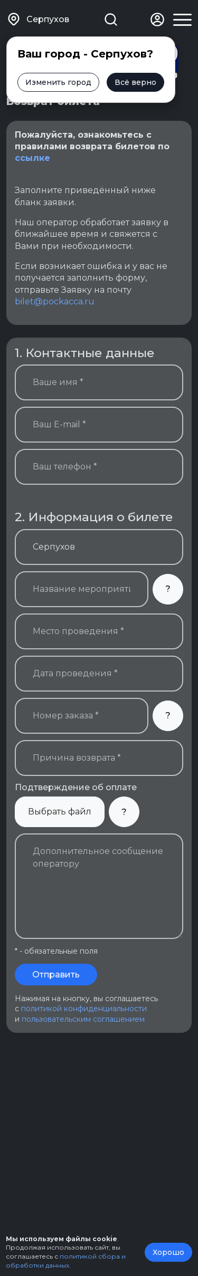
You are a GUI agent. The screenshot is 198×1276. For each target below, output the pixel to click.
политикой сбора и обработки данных (66, 1260)
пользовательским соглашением (83, 1019)
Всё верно (135, 82)
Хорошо (168, 1252)
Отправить (56, 975)
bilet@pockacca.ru (55, 301)
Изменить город (58, 82)
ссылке (32, 158)
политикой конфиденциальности (84, 1008)
